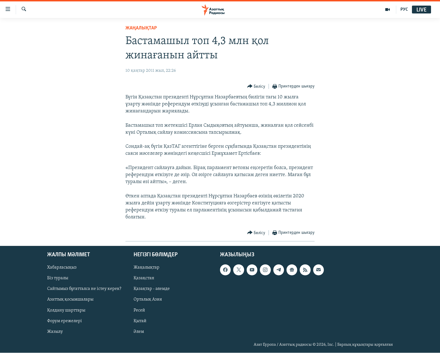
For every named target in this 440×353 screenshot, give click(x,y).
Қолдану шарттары (66, 310)
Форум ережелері (64, 321)
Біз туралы (57, 278)
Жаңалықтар (146, 268)
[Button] (256, 86)
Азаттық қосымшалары (70, 299)
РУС (404, 9)
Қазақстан (144, 278)
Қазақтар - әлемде (152, 289)
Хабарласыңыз (62, 268)
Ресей (139, 310)
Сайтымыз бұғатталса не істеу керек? (84, 289)
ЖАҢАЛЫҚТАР (141, 28)
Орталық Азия (148, 299)
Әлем (139, 331)
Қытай (140, 321)
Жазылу (55, 331)
